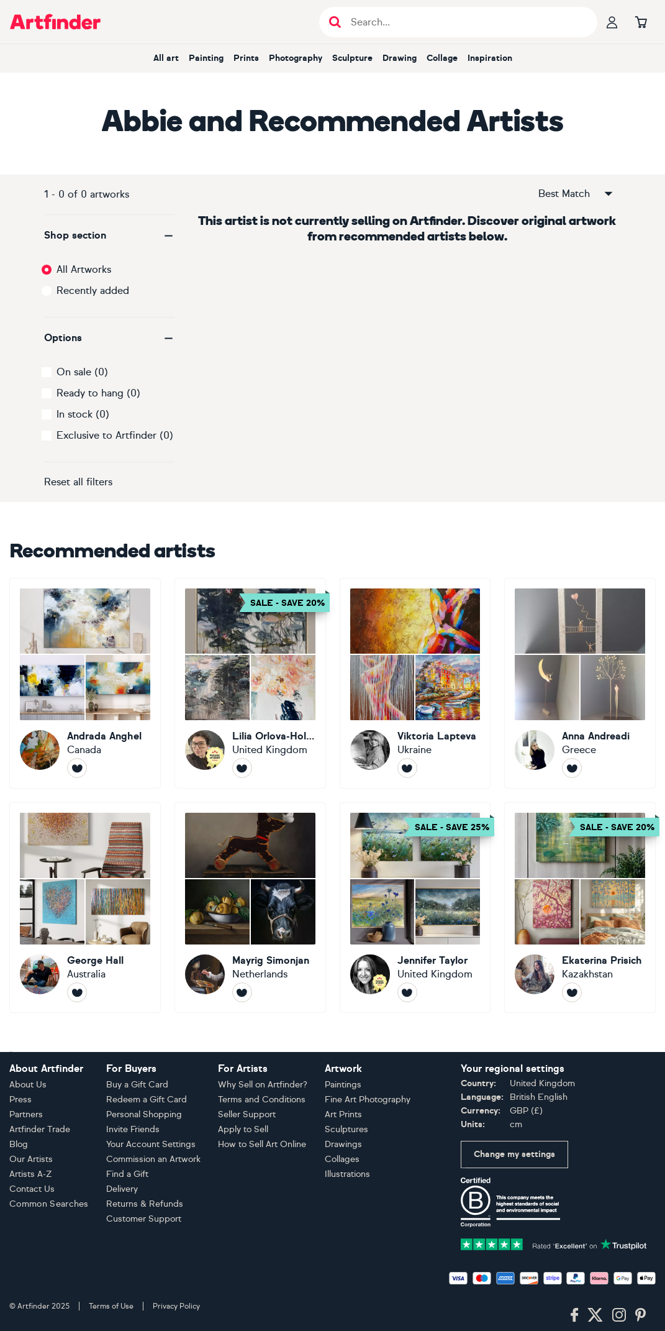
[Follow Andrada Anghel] (77, 768)
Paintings (343, 1084)
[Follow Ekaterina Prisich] (572, 992)
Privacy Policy (176, 1306)
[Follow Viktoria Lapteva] (407, 768)
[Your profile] (612, 21)
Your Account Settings (151, 1144)
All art (166, 58)
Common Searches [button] (49, 1204)
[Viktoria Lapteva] (415, 683)
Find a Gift (127, 1174)
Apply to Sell (243, 1129)
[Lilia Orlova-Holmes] (250, 683)
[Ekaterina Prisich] (580, 907)
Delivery (122, 1189)
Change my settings (514, 1154)
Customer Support (143, 1219)
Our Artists (31, 1159)
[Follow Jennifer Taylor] (407, 992)
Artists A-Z (30, 1174)
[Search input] (465, 22)
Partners (26, 1114)
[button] (109, 235)
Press (20, 1099)
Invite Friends (133, 1129)
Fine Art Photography (367, 1099)
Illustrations (347, 1174)
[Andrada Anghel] (85, 683)
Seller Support (247, 1114)
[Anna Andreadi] (580, 683)
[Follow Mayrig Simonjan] (242, 992)
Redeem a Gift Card (146, 1099)
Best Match (576, 194)
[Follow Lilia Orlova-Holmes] (242, 768)
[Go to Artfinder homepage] (55, 21)
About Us (28, 1084)
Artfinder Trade (39, 1129)
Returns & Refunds (144, 1204)
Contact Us (32, 1189)
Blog (18, 1144)
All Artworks (84, 269)
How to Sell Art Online (262, 1144)
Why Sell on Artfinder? (262, 1084)
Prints (246, 58)
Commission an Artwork (153, 1159)
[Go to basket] (641, 21)
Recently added (93, 290)
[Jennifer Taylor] (415, 907)
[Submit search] (335, 22)
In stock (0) (83, 414)
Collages (342, 1159)
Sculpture (352, 58)
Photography (295, 58)
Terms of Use (111, 1306)
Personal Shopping (144, 1114)
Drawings (343, 1144)
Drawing (399, 58)
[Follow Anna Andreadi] (572, 768)
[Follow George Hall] (77, 992)
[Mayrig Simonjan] (250, 907)
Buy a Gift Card (137, 1084)
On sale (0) (82, 372)
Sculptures (346, 1129)
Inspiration (490, 58)
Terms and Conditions (261, 1099)
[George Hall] (85, 907)
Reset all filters (78, 482)
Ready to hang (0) (98, 393)
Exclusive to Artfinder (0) (115, 435)
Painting (206, 58)
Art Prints (343, 1114)
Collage (442, 58)
